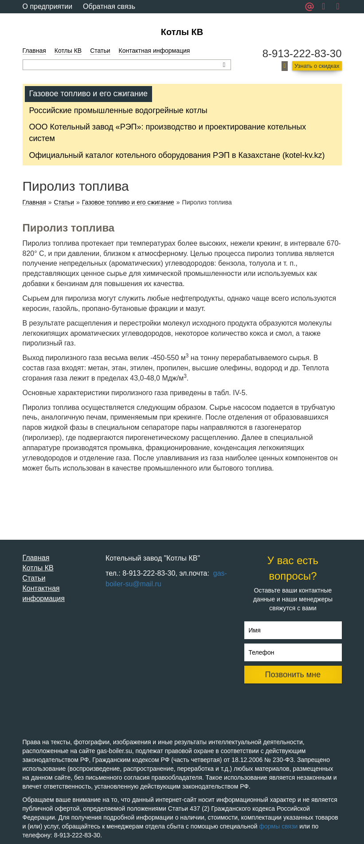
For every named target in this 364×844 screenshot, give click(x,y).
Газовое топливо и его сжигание (88, 93)
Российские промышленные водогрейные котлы (118, 110)
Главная (34, 50)
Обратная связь (109, 6)
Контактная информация (154, 50)
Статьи (100, 50)
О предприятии (48, 6)
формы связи (278, 826)
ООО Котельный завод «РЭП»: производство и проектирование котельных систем (167, 132)
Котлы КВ (182, 32)
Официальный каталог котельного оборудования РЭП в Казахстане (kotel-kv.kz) (177, 155)
